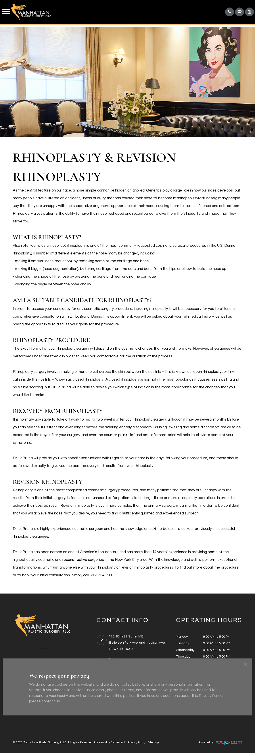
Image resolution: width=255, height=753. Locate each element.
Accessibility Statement (109, 742)
